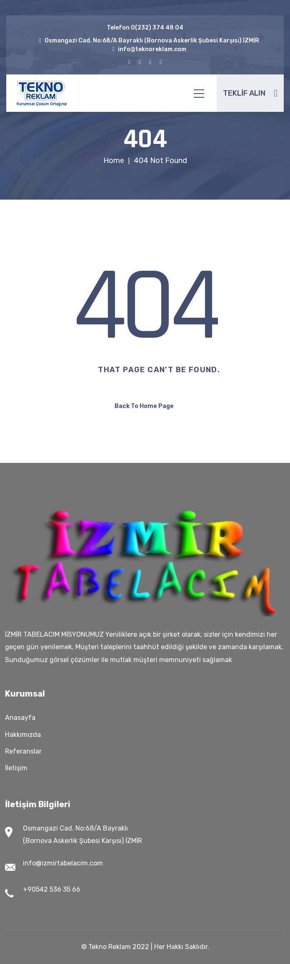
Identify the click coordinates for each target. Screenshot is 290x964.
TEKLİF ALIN (250, 93)
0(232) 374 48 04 (157, 27)
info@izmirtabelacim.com (63, 863)
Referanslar (23, 751)
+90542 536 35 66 (51, 889)
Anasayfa (20, 718)
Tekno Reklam (109, 947)
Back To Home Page (144, 406)
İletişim (16, 768)
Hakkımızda (23, 735)
